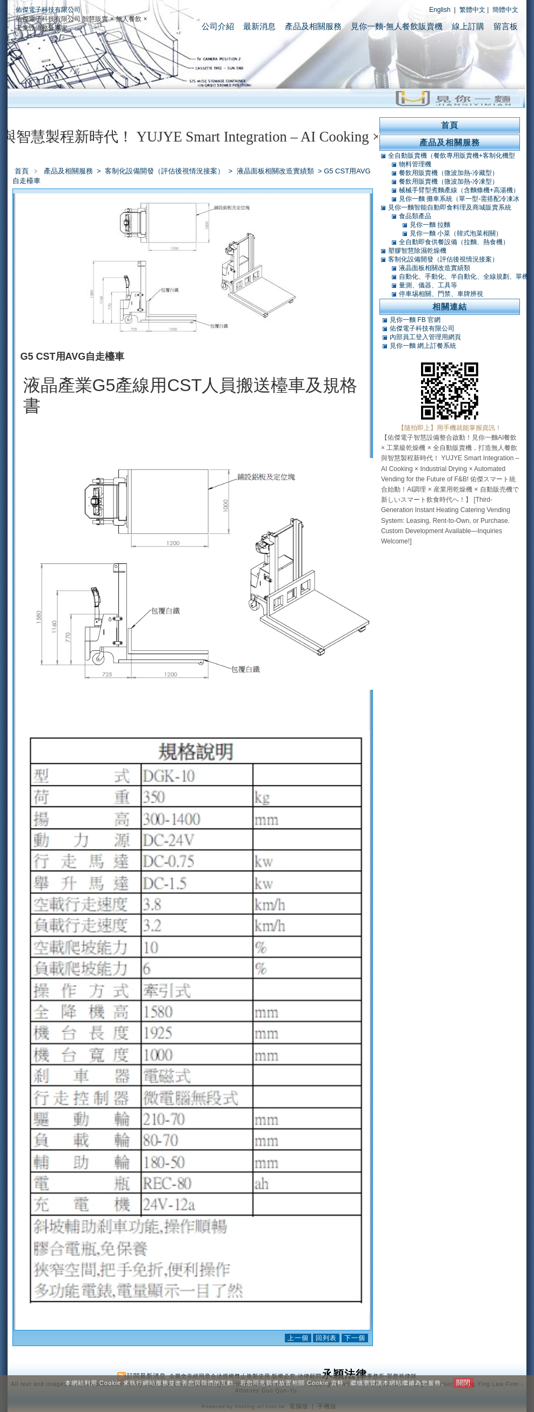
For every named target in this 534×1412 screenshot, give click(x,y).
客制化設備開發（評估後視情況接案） (165, 171)
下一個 (354, 1338)
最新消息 (259, 26)
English (439, 10)
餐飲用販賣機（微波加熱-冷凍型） (448, 181)
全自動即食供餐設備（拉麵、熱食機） (454, 242)
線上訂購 (468, 26)
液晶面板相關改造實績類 (276, 171)
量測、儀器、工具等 (428, 285)
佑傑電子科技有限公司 (48, 10)
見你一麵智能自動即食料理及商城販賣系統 (449, 207)
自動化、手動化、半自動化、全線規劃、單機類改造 (464, 276)
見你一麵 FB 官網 (415, 320)
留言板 (505, 26)
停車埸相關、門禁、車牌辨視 (441, 294)
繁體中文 (472, 10)
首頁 (22, 171)
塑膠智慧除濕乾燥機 (417, 250)
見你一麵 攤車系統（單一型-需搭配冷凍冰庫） (459, 199)
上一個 (298, 1338)
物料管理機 (415, 164)
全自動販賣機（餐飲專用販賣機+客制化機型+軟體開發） (451, 155)
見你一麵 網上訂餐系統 (423, 345)
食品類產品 (415, 216)
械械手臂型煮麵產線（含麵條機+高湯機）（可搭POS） (459, 190)
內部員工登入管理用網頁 (425, 337)
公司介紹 (218, 26)
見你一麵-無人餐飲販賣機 (397, 26)
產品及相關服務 (313, 26)
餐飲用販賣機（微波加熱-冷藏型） (448, 173)
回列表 (326, 1338)
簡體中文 (505, 10)
